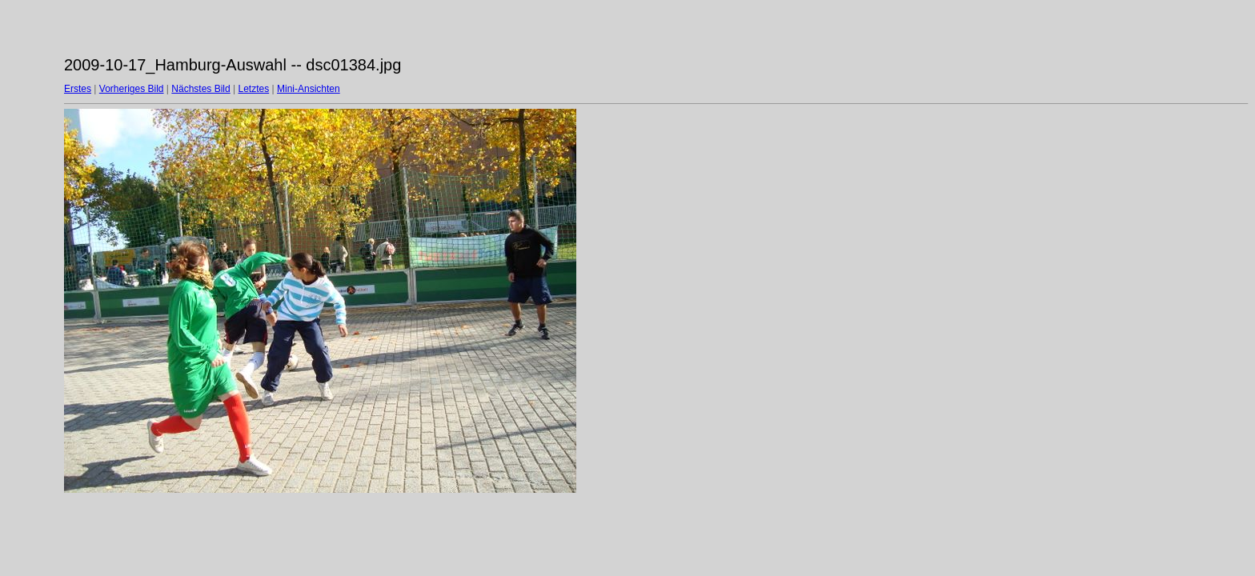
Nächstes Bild (200, 88)
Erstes (77, 88)
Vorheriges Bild (131, 88)
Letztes (254, 88)
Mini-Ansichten (308, 88)
